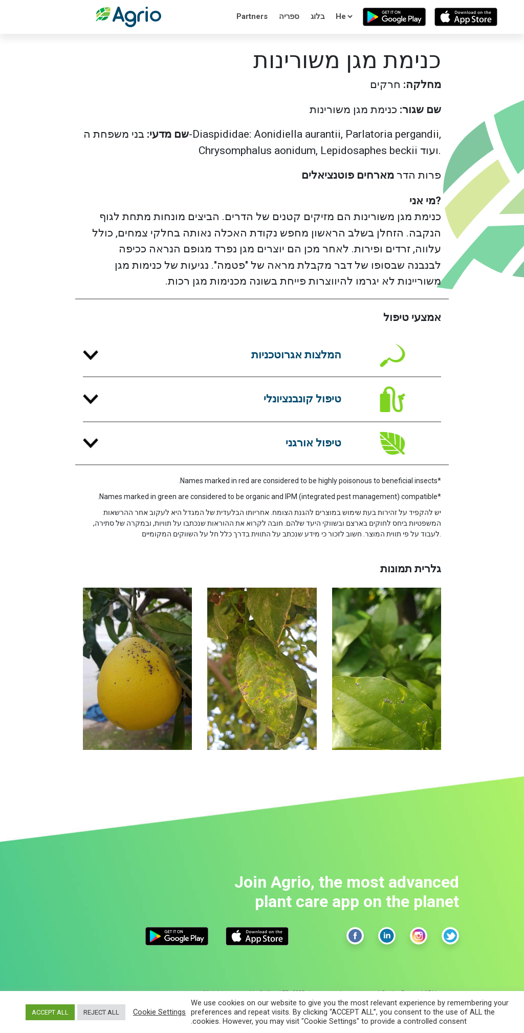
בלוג (318, 16)
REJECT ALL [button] (101, 1012)
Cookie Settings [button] (159, 1012)
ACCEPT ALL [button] (50, 1012)
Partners (252, 16)
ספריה (289, 16)
